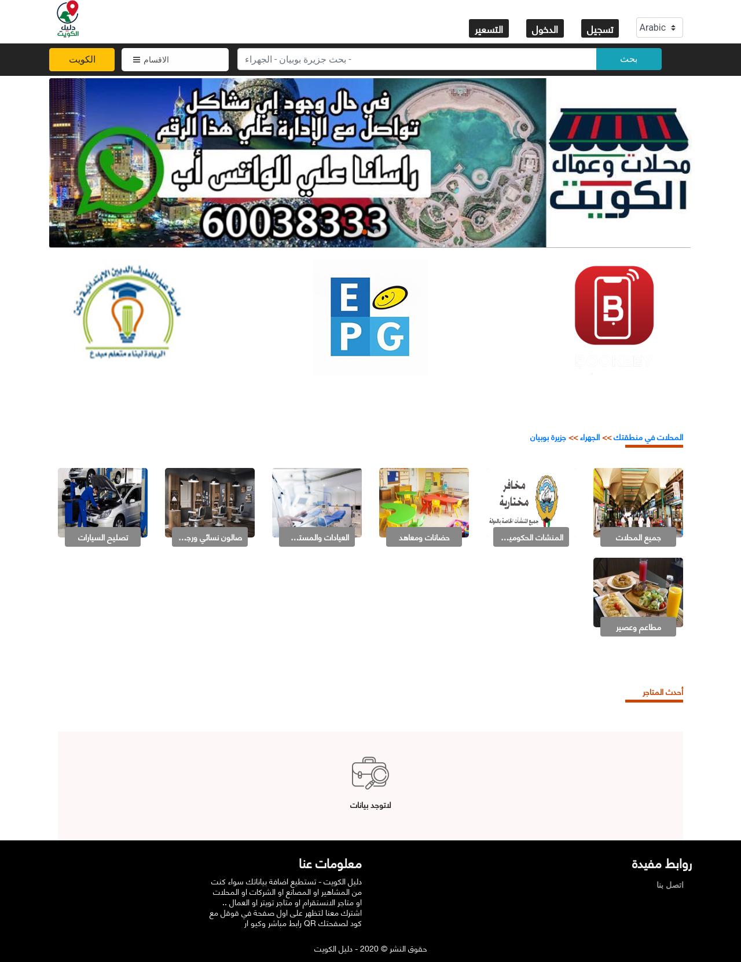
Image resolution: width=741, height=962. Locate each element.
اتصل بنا (672, 885)
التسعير (489, 28)
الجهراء (590, 436)
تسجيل (600, 28)
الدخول (545, 28)
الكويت (82, 59)
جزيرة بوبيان (548, 436)
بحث (628, 58)
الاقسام (151, 59)
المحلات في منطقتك (647, 436)
